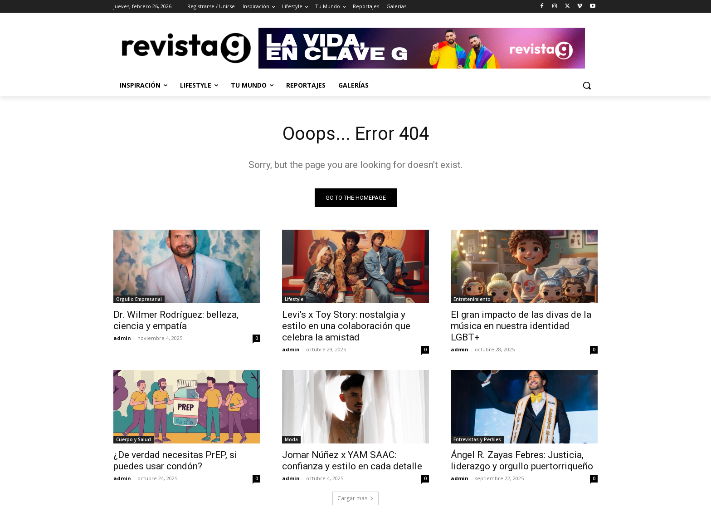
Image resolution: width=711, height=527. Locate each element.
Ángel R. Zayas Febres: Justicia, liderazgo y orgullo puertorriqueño (522, 460)
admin (122, 338)
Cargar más (355, 498)
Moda (291, 439)
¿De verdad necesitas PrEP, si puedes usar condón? (175, 460)
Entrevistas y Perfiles (477, 439)
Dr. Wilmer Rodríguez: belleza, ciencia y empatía (176, 320)
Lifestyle (294, 299)
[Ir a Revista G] (428, 48)
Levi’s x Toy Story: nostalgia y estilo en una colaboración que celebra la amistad (346, 326)
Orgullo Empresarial (139, 299)
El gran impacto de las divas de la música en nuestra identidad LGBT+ (521, 326)
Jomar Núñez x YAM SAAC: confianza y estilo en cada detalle (352, 460)
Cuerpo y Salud (133, 439)
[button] (587, 85)
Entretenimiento (472, 299)
